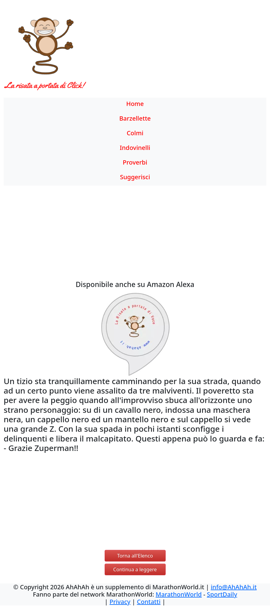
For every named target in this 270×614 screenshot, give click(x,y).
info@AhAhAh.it (234, 587)
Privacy (120, 602)
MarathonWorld (179, 594)
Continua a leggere (135, 569)
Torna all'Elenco (135, 555)
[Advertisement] (168, 53)
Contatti (148, 602)
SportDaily (222, 594)
